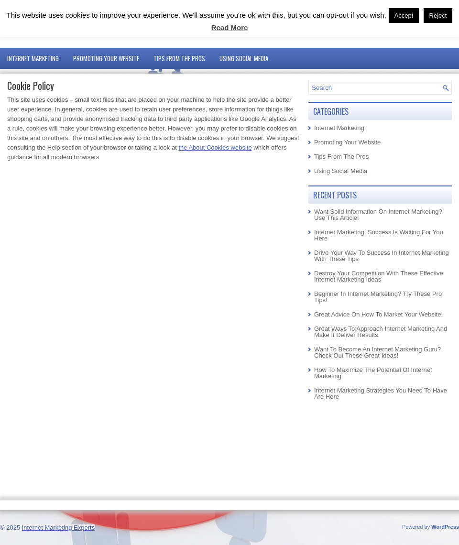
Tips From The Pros (179, 58)
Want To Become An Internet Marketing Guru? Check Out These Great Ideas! (377, 352)
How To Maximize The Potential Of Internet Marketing (373, 373)
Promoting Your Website (106, 58)
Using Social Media (243, 58)
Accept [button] (404, 15)
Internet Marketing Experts (58, 527)
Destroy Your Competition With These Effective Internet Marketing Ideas (378, 276)
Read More (229, 27)
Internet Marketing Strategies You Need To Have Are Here (380, 393)
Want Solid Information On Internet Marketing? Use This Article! (378, 214)
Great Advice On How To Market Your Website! (378, 314)
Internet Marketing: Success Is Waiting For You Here (378, 235)
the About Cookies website (214, 147)
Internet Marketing (33, 58)
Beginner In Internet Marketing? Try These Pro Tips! (378, 297)
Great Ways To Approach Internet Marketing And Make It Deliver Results (380, 331)
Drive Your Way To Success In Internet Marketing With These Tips (381, 255)
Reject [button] (438, 15)
